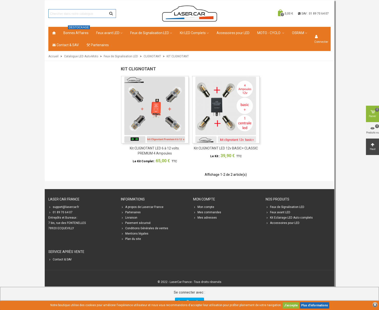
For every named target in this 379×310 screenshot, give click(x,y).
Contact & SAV (65, 45)
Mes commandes (207, 212)
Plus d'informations (314, 305)
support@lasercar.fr (63, 207)
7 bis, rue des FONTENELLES (67, 223)
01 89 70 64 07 (60, 212)
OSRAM (298, 33)
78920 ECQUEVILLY (61, 228)
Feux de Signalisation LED (149, 33)
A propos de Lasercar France (142, 207)
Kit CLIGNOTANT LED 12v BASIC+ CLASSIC (226, 148)
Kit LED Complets (193, 33)
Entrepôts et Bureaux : (63, 217)
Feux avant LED (107, 33)
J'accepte (291, 305)
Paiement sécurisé (136, 223)
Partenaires (98, 45)
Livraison (129, 217)
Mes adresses (205, 217)
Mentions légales (134, 233)
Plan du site (131, 239)
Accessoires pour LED (233, 33)
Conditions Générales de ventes (144, 228)
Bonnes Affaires (76, 31)
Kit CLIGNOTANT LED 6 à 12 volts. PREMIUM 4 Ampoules (155, 150)
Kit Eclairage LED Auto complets (289, 217)
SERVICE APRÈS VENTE (66, 252)
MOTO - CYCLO (269, 33)
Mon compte (203, 207)
